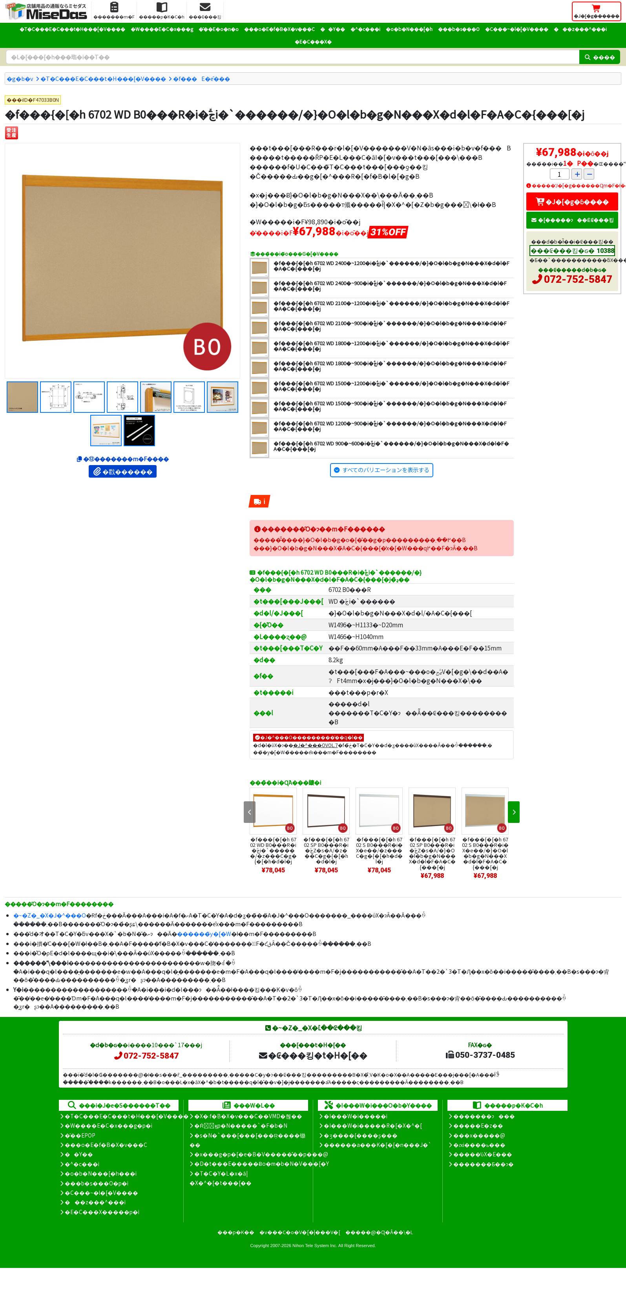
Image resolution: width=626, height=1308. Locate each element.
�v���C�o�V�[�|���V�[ (299, 1232)
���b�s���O (459, 29)
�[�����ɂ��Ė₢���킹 (572, 219)
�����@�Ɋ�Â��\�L (379, 1232)
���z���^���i (580, 29)
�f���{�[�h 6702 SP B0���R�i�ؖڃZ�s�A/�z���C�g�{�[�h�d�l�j (326, 850)
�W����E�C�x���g (162, 29)
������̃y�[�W (204, 933)
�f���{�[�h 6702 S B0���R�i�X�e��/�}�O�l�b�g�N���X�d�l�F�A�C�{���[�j (485, 852)
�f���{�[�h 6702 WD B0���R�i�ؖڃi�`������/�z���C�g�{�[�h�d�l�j (273, 850)
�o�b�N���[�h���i (101, 1173)
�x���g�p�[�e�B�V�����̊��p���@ (261, 1154)
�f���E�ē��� (201, 78)
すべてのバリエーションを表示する (385, 469)
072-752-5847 (578, 279)
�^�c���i (365, 29)
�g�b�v (20, 78)
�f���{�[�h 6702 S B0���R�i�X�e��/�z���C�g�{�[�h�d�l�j (379, 850)
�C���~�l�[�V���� (516, 29)
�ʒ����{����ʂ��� (361, 1135)
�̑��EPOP (80, 1135)
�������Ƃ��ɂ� (483, 1164)
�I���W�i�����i (355, 1116)
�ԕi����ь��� (479, 1145)
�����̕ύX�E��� (482, 1154)
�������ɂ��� (484, 1116)
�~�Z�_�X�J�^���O (49, 915)
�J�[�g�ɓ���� (572, 201)
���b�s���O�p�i (96, 1183)
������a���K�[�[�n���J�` (377, 1145)
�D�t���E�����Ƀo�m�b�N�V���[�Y (261, 1163)
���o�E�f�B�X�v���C (279, 29)
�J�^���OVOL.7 (315, 745)
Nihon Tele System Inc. (314, 1245)
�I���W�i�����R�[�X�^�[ (373, 1125)
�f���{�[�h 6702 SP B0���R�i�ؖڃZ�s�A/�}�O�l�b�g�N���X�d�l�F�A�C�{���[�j (432, 852)
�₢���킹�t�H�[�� (312, 1055)
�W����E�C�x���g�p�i (108, 1125)
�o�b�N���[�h (409, 29)
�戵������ (123, 471)
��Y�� (332, 29)
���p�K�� (235, 1232)
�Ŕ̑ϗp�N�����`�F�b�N (240, 1125)
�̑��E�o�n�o (219, 29)
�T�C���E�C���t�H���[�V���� (72, 29)
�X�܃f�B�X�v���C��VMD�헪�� (248, 1116)
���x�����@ (479, 1135)
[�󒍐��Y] (11, 133)
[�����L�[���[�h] (292, 57)
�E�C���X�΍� (313, 41)
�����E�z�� (478, 1125)
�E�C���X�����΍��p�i (102, 1212)
